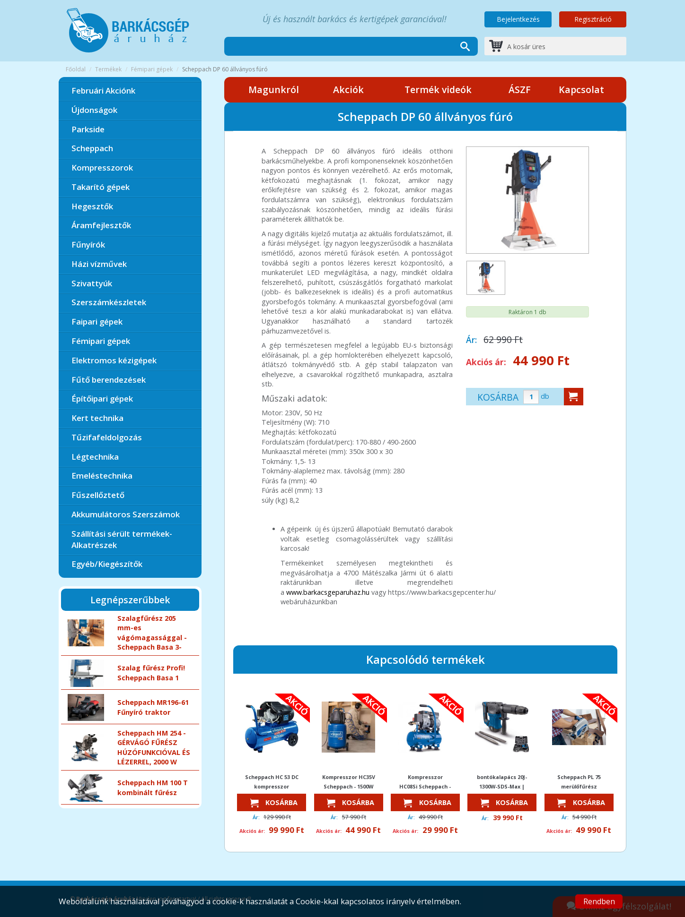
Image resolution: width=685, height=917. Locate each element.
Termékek (108, 69)
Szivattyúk (91, 283)
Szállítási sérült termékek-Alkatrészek (121, 539)
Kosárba (272, 803)
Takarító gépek (100, 186)
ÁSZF (520, 89)
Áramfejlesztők (101, 225)
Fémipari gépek (152, 69)
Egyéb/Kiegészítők (106, 563)
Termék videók (438, 89)
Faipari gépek (97, 321)
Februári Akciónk (103, 90)
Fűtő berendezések (108, 379)
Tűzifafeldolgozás (106, 437)
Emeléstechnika (101, 475)
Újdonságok (94, 109)
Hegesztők (92, 206)
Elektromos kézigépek (114, 360)
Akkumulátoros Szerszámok (125, 514)
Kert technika (97, 417)
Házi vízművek (99, 263)
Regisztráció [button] (593, 19)
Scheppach (92, 148)
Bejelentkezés (518, 19)
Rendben (599, 901)
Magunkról (273, 89)
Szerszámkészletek (108, 302)
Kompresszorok (102, 167)
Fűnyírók (88, 244)
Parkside (88, 129)
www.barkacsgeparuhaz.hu (327, 592)
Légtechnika (95, 456)
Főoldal (76, 69)
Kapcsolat (581, 89)
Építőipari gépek (102, 398)
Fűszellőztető (97, 494)
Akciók (348, 89)
